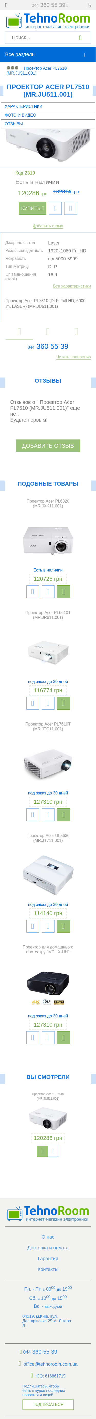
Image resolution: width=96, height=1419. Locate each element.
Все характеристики (72, 286)
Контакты (48, 1268)
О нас (48, 1237)
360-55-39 (37, 1351)
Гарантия (48, 1258)
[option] (48, 1123)
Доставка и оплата (48, 1247)
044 (31, 347)
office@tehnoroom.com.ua (48, 1362)
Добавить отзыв (48, 226)
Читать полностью (73, 357)
